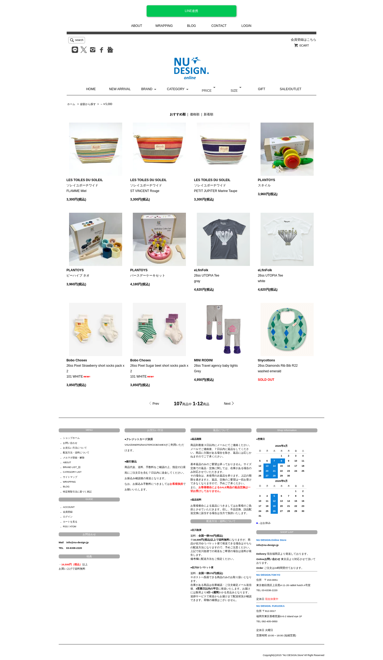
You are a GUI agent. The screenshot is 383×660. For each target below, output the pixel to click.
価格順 (194, 114)
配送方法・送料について (76, 452)
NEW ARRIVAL (120, 89)
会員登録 (68, 512)
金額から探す (88, 104)
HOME (91, 89)
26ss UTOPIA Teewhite (270, 275)
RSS (65, 526)
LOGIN (246, 26)
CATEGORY (176, 89)
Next (227, 404)
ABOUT (136, 26)
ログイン (68, 516)
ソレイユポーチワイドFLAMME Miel (84, 185)
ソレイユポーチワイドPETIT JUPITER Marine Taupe (215, 185)
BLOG (191, 26)
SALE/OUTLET (290, 89)
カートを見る (70, 521)
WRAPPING (164, 26)
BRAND (146, 89)
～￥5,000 (106, 104)
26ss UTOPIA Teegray (206, 275)
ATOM (73, 526)
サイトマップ (70, 477)
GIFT (261, 89)
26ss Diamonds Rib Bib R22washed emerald (278, 365)
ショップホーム (71, 438)
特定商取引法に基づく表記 (77, 491)
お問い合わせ (70, 443)
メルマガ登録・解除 (73, 457)
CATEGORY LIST (72, 472)
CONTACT (219, 26)
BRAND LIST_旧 (71, 467)
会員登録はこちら (303, 39)
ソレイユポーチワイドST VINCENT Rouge (148, 185)
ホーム (71, 104)
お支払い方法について (75, 447)
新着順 (208, 114)
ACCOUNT (69, 507)
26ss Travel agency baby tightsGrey (216, 365)
